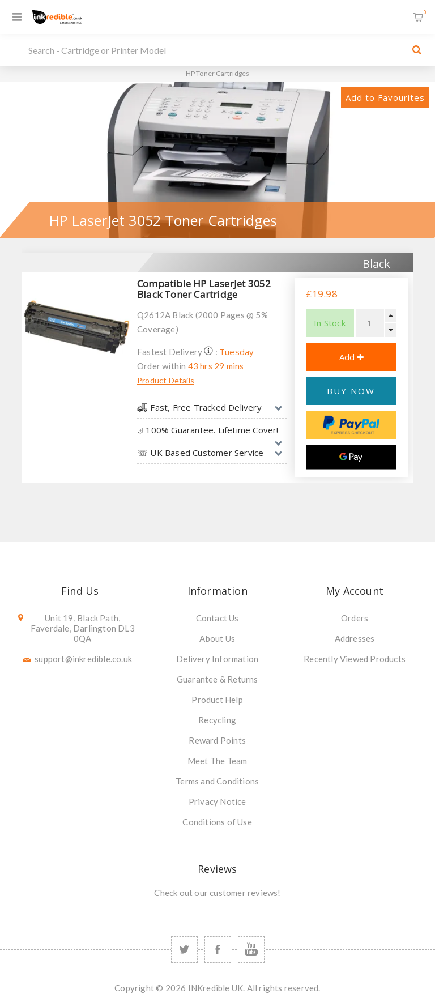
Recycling (217, 720)
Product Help (216, 699)
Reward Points (217, 740)
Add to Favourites (385, 97)
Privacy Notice (217, 801)
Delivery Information (217, 659)
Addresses (355, 638)
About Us (217, 638)
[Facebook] (217, 949)
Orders (354, 618)
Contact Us (217, 618)
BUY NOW (351, 390)
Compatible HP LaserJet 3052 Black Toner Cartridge (204, 289)
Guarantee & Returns (217, 679)
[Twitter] (184, 949)
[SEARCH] (215, 50)
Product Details (165, 380)
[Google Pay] (351, 457)
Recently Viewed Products (355, 659)
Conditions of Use (216, 822)
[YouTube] (251, 949)
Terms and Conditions (217, 781)
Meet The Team (217, 761)
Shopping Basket (425, 12)
